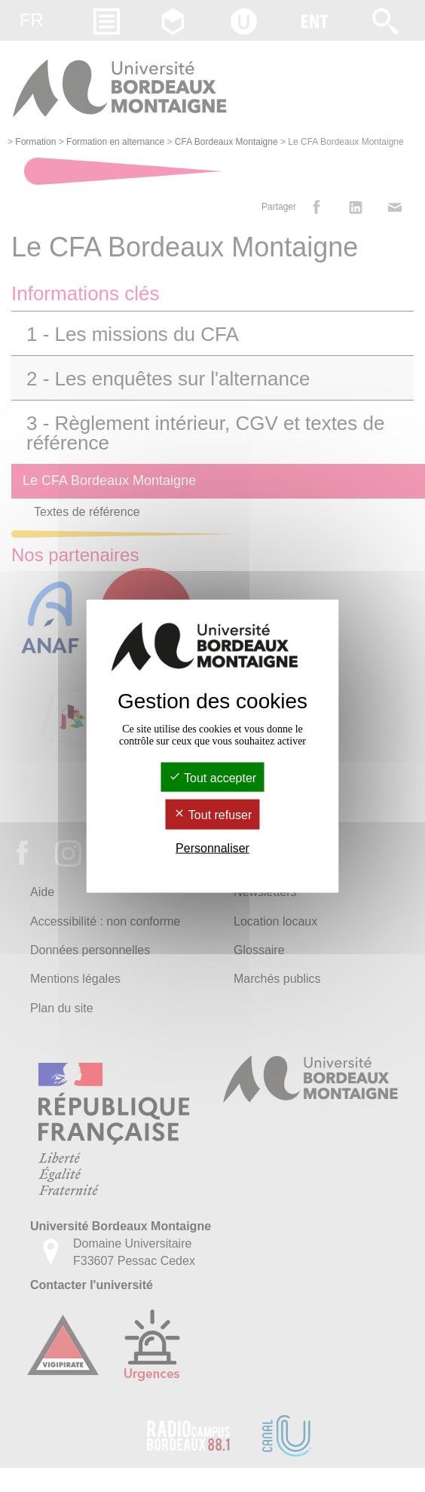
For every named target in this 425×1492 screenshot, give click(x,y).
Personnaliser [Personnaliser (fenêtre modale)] (212, 847)
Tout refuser (212, 815)
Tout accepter (212, 778)
